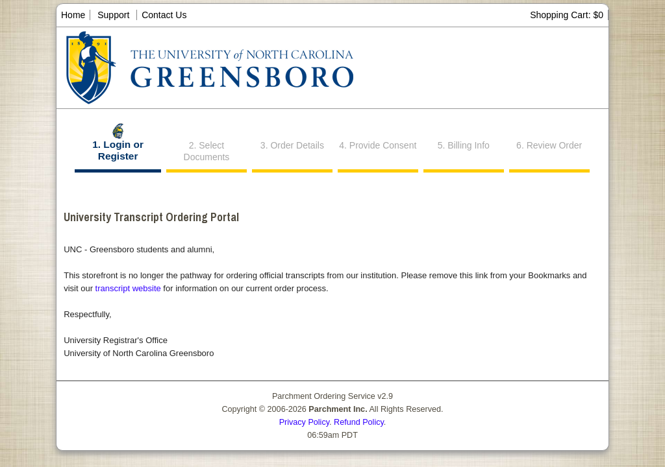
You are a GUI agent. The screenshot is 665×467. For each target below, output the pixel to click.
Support (113, 15)
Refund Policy (359, 422)
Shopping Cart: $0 (566, 15)
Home (73, 15)
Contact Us (164, 15)
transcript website (128, 288)
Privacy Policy (304, 422)
